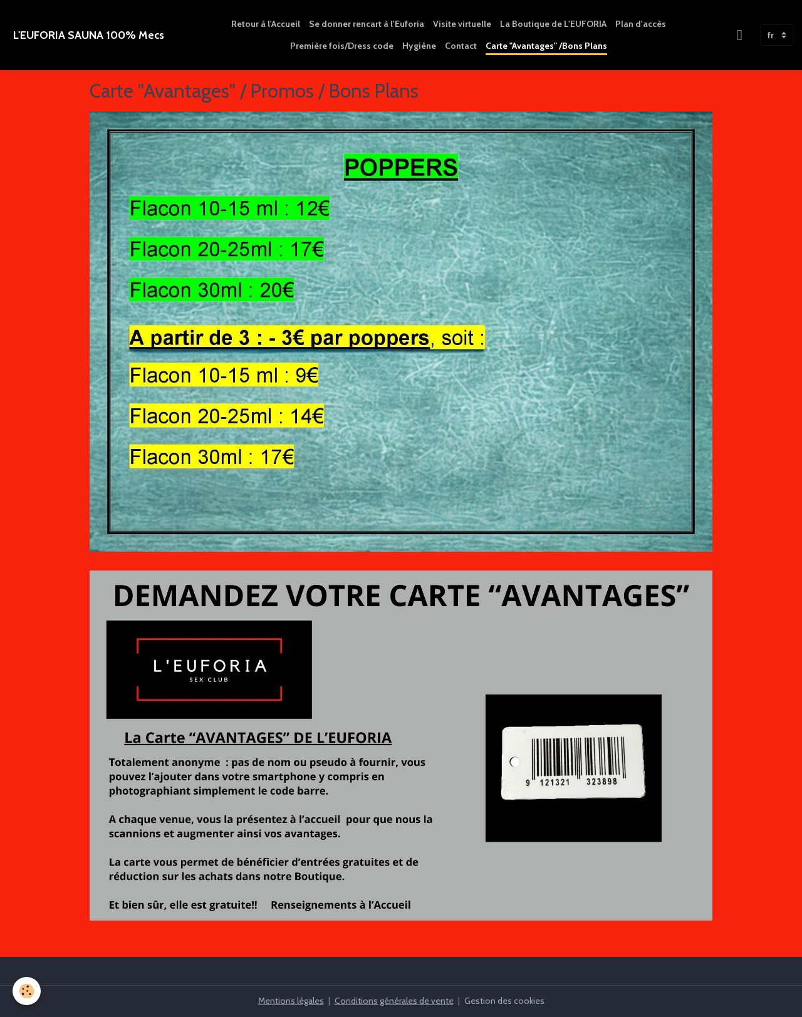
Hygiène (419, 45)
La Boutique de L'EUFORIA (553, 23)
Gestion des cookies (504, 1000)
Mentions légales (291, 1000)
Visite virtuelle (462, 23)
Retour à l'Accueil (265, 23)
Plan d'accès (640, 23)
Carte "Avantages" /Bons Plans (546, 45)
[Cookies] (27, 991)
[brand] (89, 35)
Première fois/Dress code (341, 45)
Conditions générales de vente (394, 1000)
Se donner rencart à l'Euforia (366, 23)
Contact (461, 45)
